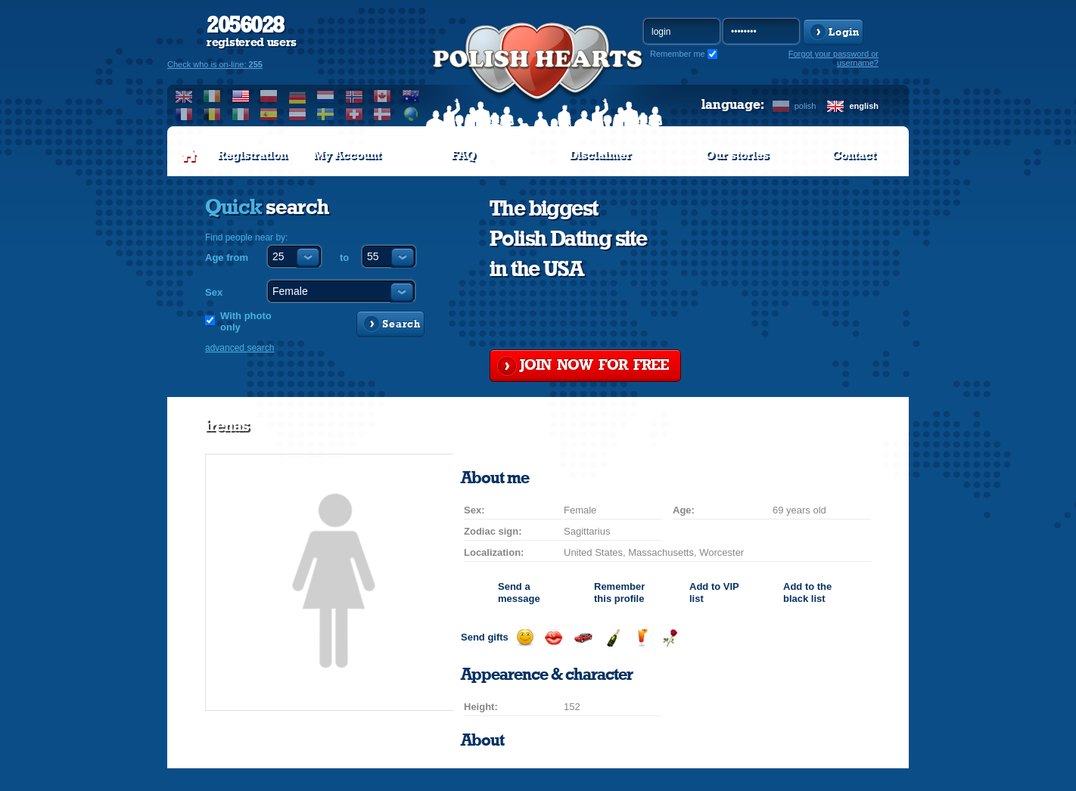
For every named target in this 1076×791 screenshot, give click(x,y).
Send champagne (612, 638)
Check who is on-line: (215, 64)
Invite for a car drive (583, 638)
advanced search (239, 348)
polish (805, 105)
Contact (853, 155)
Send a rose (670, 638)
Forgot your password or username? (833, 58)
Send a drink (641, 638)
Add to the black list (807, 592)
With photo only (246, 321)
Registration (252, 155)
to (344, 257)
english (864, 105)
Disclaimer (600, 155)
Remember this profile (619, 592)
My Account (347, 155)
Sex (213, 292)
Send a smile (524, 638)
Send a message (519, 592)
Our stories (737, 155)
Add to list (714, 592)
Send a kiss (553, 638)
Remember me (677, 53)
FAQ (463, 155)
